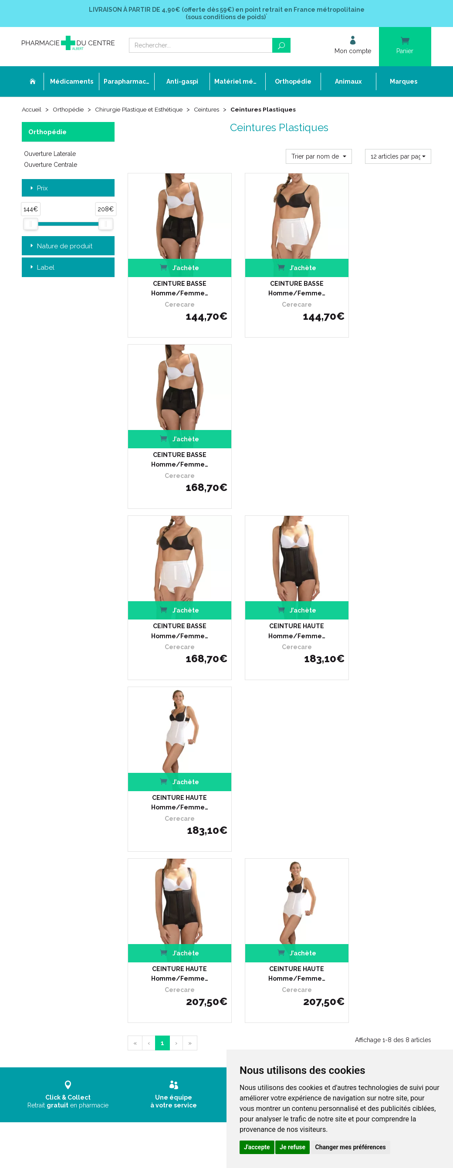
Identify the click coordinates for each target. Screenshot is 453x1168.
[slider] (30, 223)
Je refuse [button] (292, 1147)
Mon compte (178, 960)
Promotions (177, 897)
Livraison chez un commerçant (344, 857)
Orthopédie (70, 109)
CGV (168, 920)
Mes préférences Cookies (194, 952)
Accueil (32, 109)
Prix (38, 188)
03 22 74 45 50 (52, 910)
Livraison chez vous (329, 849)
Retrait (68, 717)
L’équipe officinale (185, 857)
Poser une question (187, 880)
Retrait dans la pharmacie (337, 841)
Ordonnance (178, 865)
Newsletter (176, 912)
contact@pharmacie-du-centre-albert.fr (84, 924)
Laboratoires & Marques (192, 888)
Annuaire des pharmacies (195, 973)
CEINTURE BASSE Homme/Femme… (173, 276)
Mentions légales (184, 928)
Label (41, 267)
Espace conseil (181, 904)
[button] (319, 156)
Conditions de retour (329, 865)
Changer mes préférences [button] (350, 1147)
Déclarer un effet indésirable (199, 873)
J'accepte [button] (257, 1147)
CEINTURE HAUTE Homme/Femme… (279, 436)
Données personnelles (191, 936)
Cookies (172, 944)
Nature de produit (60, 246)
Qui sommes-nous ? (188, 849)
